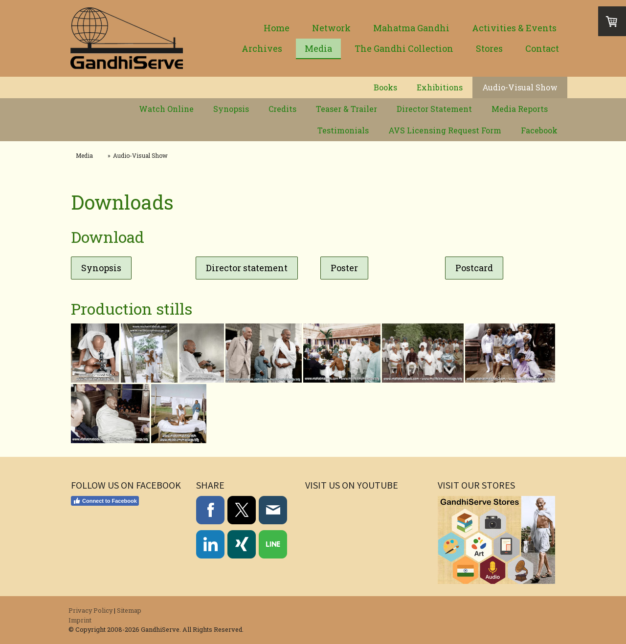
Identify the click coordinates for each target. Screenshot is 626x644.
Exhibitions (440, 87)
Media (318, 48)
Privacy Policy (90, 610)
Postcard (474, 268)
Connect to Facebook (105, 501)
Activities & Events (514, 28)
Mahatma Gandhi (411, 28)
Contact (542, 48)
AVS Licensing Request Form (444, 130)
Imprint (79, 620)
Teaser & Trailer (346, 109)
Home (277, 28)
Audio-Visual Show (520, 87)
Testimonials (343, 130)
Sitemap (129, 610)
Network (331, 28)
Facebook (539, 130)
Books (385, 87)
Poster (344, 268)
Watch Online (166, 109)
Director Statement (434, 109)
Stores (489, 48)
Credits (282, 109)
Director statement (247, 268)
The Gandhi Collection (404, 48)
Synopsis (231, 109)
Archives (262, 48)
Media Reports (520, 109)
